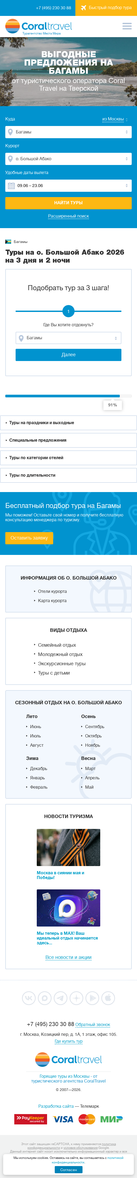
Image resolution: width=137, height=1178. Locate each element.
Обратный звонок (92, 1024)
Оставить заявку (29, 538)
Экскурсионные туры (62, 663)
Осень (88, 716)
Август (36, 745)
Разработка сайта (56, 1106)
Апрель (92, 778)
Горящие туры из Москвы (64, 1076)
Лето (32, 716)
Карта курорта (52, 600)
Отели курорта (52, 591)
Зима (32, 758)
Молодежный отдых (60, 654)
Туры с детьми (54, 673)
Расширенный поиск (68, 216)
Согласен (68, 1170)
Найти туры (68, 203)
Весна (88, 758)
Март (90, 768)
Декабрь (38, 768)
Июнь (35, 726)
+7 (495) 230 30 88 (53, 8)
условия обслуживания (80, 1148)
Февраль (38, 787)
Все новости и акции (68, 957)
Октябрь (93, 736)
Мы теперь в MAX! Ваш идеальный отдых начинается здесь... (67, 938)
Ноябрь (92, 745)
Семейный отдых (57, 645)
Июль (35, 736)
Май (89, 787)
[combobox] (108, 120)
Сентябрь (94, 726)
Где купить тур (69, 1041)
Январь (37, 778)
